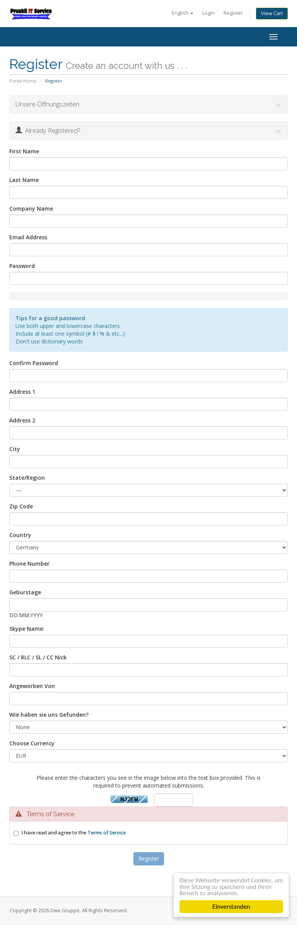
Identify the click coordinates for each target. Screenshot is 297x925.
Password (22, 265)
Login (208, 13)
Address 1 (22, 391)
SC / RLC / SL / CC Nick (38, 657)
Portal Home (22, 81)
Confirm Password (33, 363)
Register (233, 13)
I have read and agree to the (73, 832)
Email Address (28, 237)
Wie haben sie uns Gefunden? (49, 714)
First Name (24, 151)
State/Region (27, 477)
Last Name (24, 180)
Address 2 (22, 420)
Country (20, 535)
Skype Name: (26, 628)
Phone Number (29, 563)
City (14, 449)
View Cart (272, 13)
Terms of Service (106, 832)
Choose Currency (32, 743)
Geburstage (25, 592)
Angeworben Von (32, 686)
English (182, 13)
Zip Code (21, 506)
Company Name (31, 208)
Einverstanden (231, 907)
